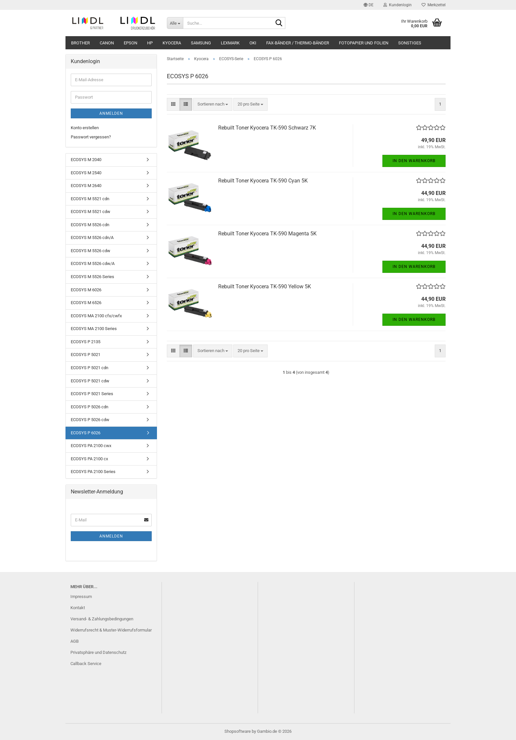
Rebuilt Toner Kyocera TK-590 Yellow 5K (264, 286)
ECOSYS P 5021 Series (92, 393)
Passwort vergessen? (91, 136)
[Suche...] (175, 23)
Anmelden (111, 113)
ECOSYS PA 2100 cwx (91, 445)
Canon (107, 42)
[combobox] (212, 104)
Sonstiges (409, 42)
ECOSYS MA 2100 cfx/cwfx (96, 315)
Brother (80, 42)
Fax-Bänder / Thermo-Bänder (297, 42)
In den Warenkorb (414, 160)
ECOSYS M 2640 (86, 185)
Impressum (81, 596)
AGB (74, 641)
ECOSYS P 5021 (85, 354)
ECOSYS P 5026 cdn (89, 406)
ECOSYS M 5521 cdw (90, 211)
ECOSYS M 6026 (86, 289)
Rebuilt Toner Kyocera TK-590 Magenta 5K (267, 233)
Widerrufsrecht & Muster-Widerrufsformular (111, 630)
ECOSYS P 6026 (85, 432)
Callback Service (85, 663)
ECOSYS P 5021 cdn (89, 367)
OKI (252, 42)
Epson (130, 42)
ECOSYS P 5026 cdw (90, 419)
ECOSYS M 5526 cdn (90, 224)
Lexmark (230, 42)
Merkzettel (434, 5)
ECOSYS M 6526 (86, 302)
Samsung (201, 42)
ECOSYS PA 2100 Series (93, 471)
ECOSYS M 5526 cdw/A (93, 263)
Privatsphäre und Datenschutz (98, 652)
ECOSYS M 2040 (86, 159)
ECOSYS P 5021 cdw (90, 380)
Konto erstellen (85, 127)
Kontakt (77, 607)
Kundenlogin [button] (397, 5)
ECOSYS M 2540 (86, 172)
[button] (368, 5)
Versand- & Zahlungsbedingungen (101, 618)
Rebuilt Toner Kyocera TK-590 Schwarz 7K (267, 128)
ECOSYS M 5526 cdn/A (92, 237)
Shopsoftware (237, 731)
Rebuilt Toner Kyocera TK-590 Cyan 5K (263, 181)
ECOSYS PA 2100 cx (89, 458)
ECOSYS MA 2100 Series (94, 328)
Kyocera (172, 42)
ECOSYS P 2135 (85, 341)
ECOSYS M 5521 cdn (90, 198)
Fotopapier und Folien (363, 42)
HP (150, 42)
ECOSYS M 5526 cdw (90, 250)
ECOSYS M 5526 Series (92, 276)
